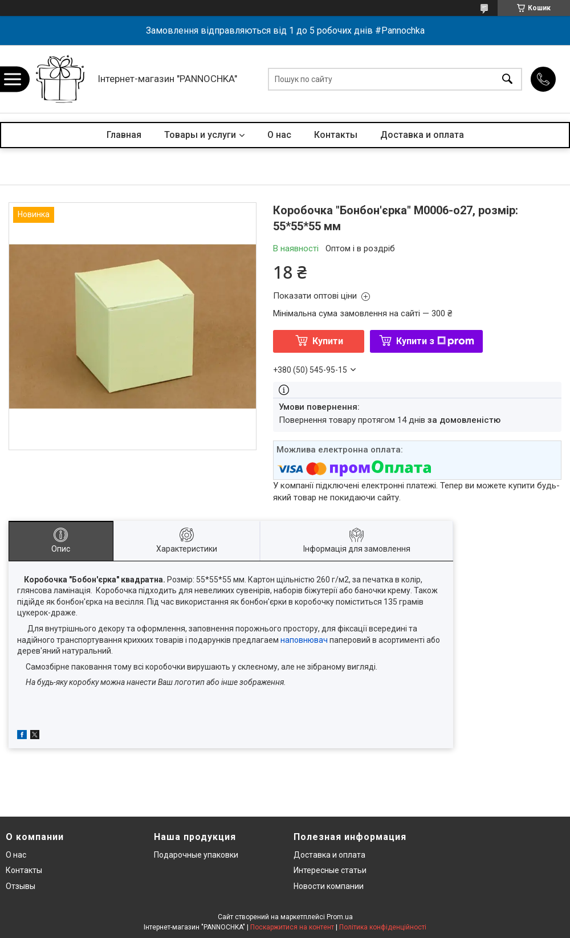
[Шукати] (507, 78)
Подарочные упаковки (196, 854)
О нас (279, 134)
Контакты (335, 134)
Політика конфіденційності (382, 927)
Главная (124, 134)
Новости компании (329, 886)
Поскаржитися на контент (292, 927)
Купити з (435, 341)
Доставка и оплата (422, 134)
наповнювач (304, 640)
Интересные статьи (330, 870)
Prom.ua (340, 917)
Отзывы (20, 886)
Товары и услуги (200, 134)
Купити (327, 341)
